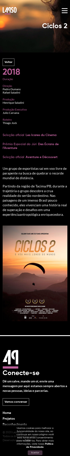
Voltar (8, 62)
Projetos (9, 418)
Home (7, 413)
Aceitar (35, 452)
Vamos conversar (16, 402)
